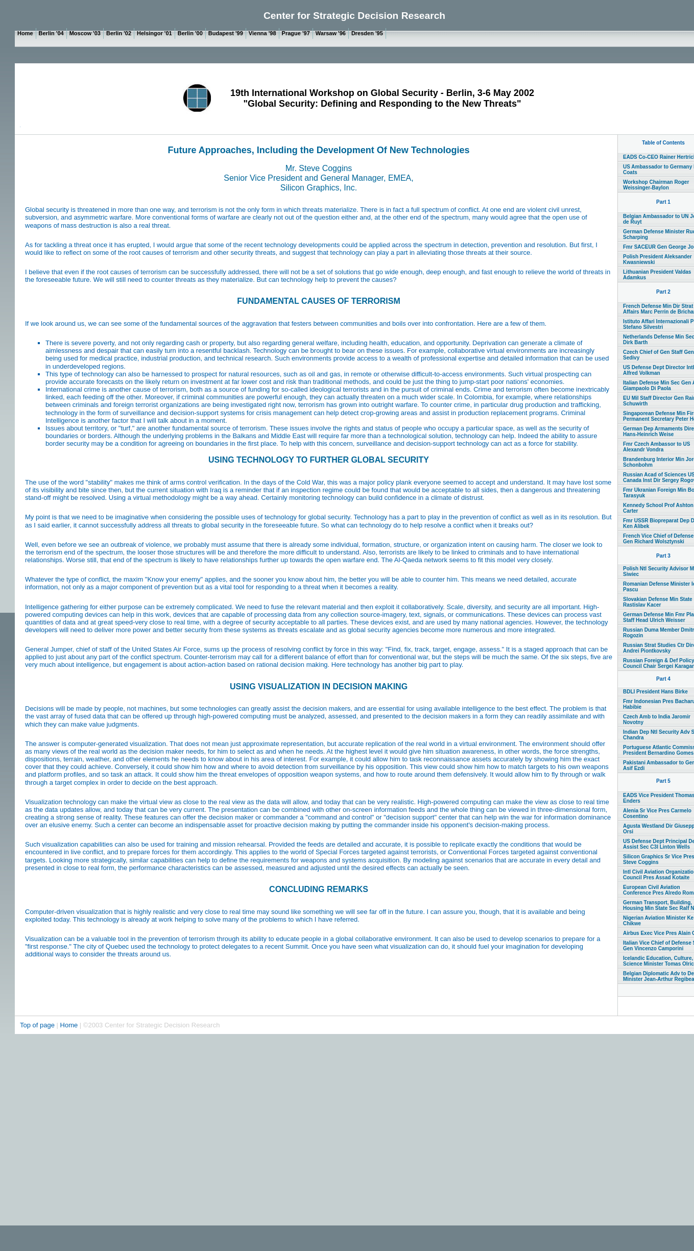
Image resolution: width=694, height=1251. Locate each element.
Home (69, 1025)
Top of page (38, 1025)
